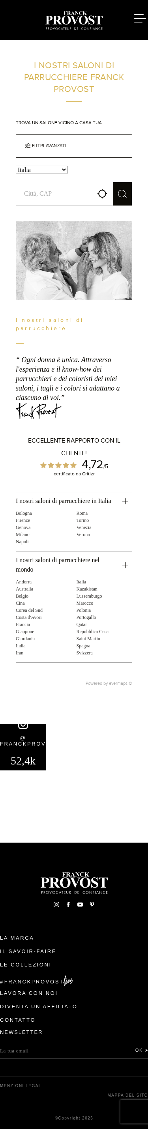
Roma (82, 513)
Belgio (22, 596)
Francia (23, 624)
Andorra (24, 582)
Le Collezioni (26, 965)
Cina (20, 603)
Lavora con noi (29, 993)
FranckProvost (34, 982)
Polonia (84, 610)
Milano (23, 534)
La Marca (17, 938)
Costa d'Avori (29, 617)
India (21, 646)
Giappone (25, 631)
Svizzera (85, 653)
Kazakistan (87, 589)
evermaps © (120, 683)
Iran (19, 653)
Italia (81, 582)
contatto (18, 1020)
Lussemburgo (89, 596)
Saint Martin (88, 638)
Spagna (83, 646)
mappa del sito (127, 1095)
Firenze (23, 520)
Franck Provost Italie (74, 19)
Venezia (84, 527)
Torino (83, 520)
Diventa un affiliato (38, 1006)
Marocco (85, 603)
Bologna (24, 513)
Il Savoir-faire (28, 951)
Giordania (25, 638)
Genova (23, 527)
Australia (24, 589)
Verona (83, 534)
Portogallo (86, 617)
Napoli (22, 541)
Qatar (82, 624)
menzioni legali (21, 1086)
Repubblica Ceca (93, 631)
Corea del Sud (29, 610)
